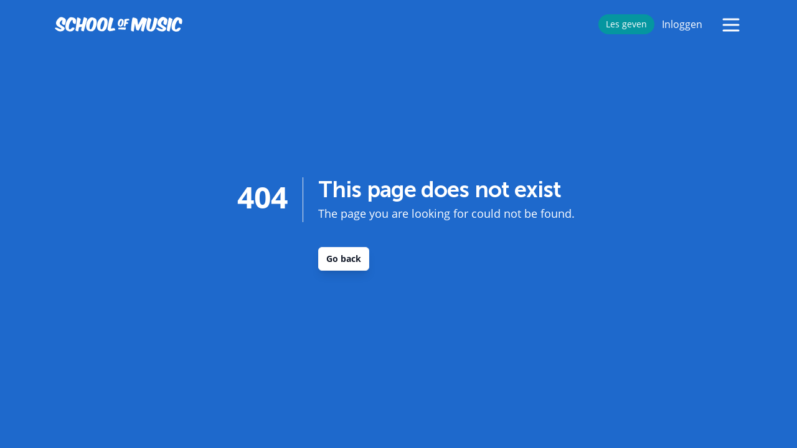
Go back (343, 258)
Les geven (626, 24)
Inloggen (682, 24)
